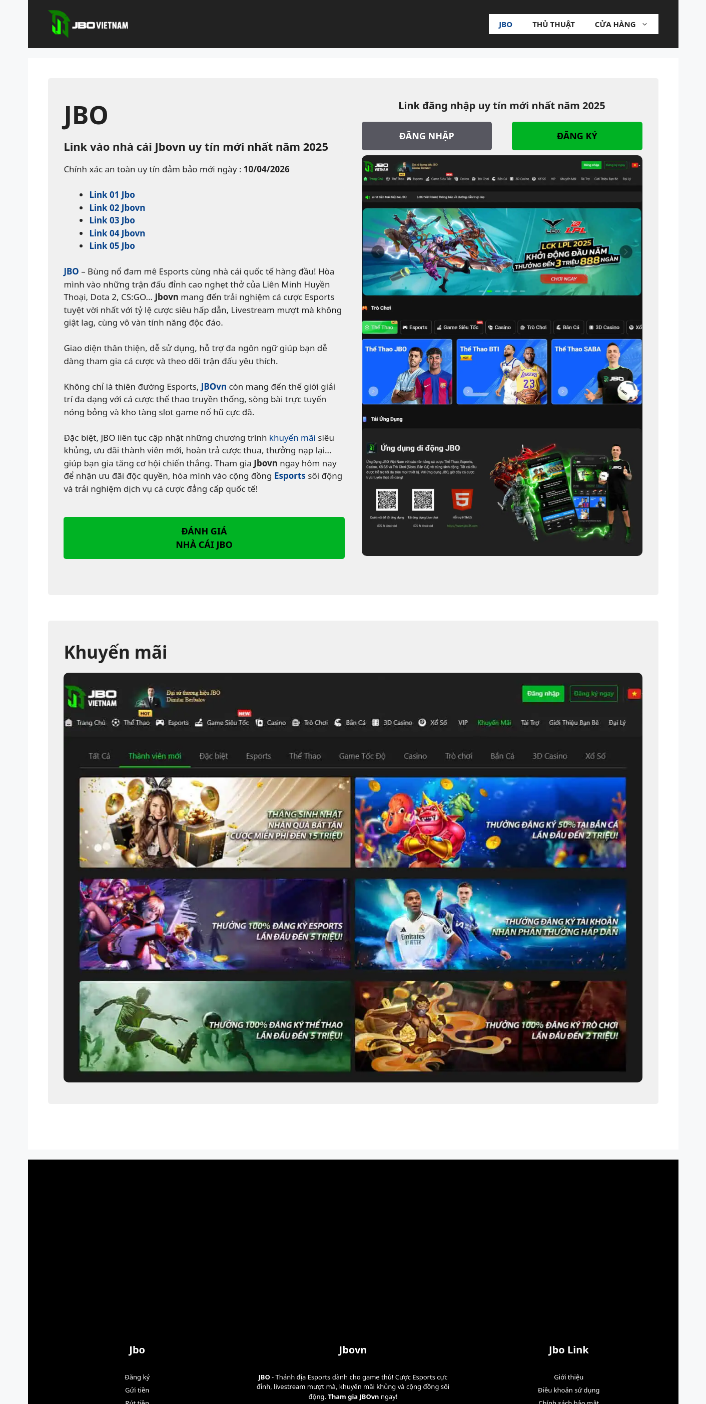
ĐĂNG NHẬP (426, 136)
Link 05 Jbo (112, 245)
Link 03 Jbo (112, 220)
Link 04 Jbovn (117, 233)
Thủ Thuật (553, 24)
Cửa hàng (626, 24)
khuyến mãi (292, 437)
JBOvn (214, 386)
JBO (71, 271)
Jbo (505, 24)
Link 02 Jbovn (117, 207)
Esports (290, 475)
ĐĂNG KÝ (577, 136)
